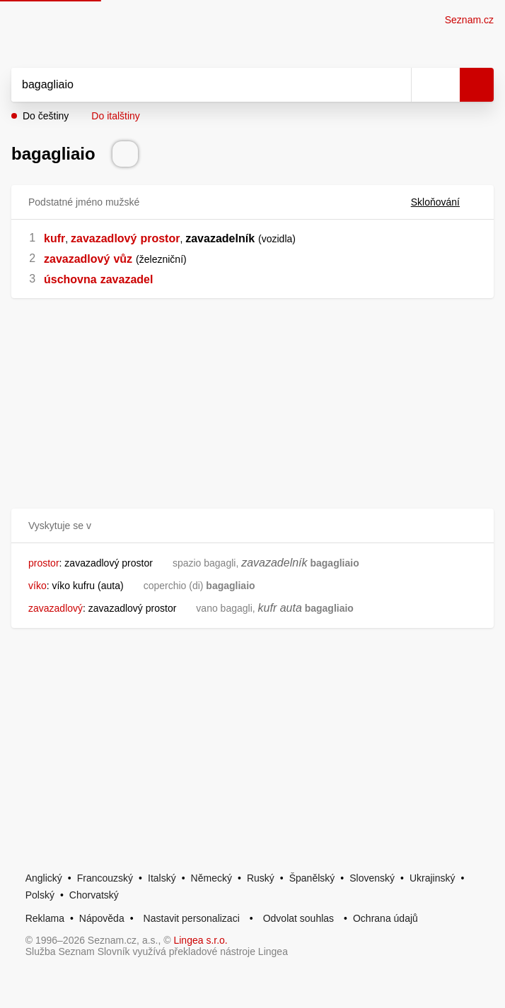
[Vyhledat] (195, 85)
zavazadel (126, 279)
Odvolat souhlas (298, 918)
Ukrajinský (432, 878)
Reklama (44, 918)
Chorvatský (94, 895)
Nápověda (101, 918)
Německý (211, 878)
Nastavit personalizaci (192, 918)
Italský (162, 878)
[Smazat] (395, 85)
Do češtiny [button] (46, 115)
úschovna (70, 279)
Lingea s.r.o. (200, 940)
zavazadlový (104, 238)
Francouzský (105, 878)
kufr (54, 238)
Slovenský (372, 878)
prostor (160, 238)
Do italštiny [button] (115, 115)
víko (37, 585)
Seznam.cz (469, 19)
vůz (122, 259)
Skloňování (444, 202)
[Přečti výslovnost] (125, 154)
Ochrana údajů (385, 918)
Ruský (260, 878)
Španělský (312, 878)
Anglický (43, 878)
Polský (39, 895)
